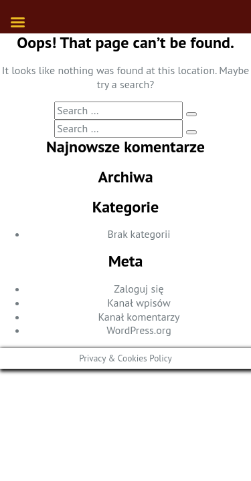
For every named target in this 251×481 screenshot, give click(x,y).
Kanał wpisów (138, 302)
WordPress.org (138, 330)
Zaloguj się (138, 288)
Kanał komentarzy (138, 316)
